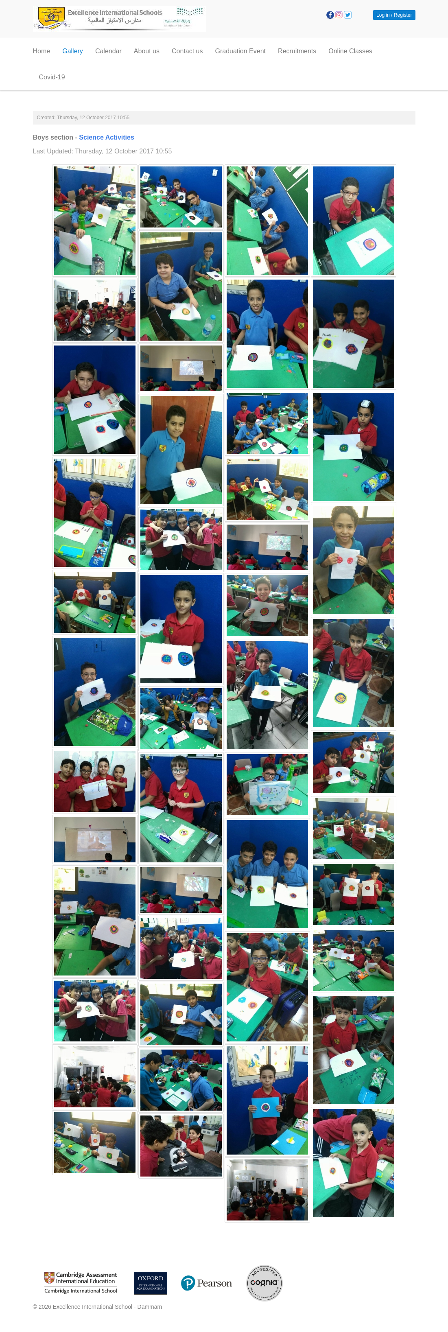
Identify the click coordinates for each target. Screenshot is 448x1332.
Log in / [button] (384, 15)
